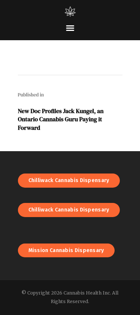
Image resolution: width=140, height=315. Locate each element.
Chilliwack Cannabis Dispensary (68, 180)
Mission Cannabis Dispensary (66, 250)
